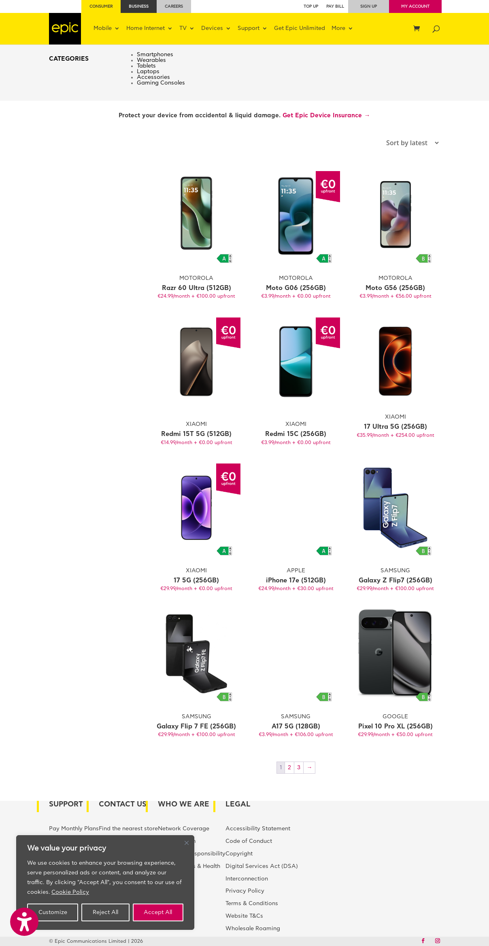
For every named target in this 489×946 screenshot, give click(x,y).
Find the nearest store (128, 829)
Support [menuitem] (248, 28)
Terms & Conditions (251, 903)
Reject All (105, 912)
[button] (24, 922)
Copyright (239, 854)
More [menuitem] (338, 28)
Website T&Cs (244, 916)
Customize (52, 912)
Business (139, 6)
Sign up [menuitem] (368, 6)
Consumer (101, 6)
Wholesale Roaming (252, 928)
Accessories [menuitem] (153, 77)
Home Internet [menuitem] (145, 28)
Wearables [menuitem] (151, 60)
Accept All (158, 912)
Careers (174, 6)
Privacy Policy (244, 891)
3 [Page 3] (298, 767)
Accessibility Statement (257, 829)
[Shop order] (392, 143)
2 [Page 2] (289, 767)
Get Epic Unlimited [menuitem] (299, 28)
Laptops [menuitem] (148, 71)
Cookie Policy (70, 892)
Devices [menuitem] (212, 28)
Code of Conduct (248, 841)
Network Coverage (183, 829)
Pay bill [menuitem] (335, 6)
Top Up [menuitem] (311, 6)
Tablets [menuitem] (146, 66)
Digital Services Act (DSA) (261, 866)
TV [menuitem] (183, 28)
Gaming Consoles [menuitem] (161, 83)
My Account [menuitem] (415, 6)
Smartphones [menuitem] (155, 54)
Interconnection (246, 879)
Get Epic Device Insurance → (326, 115)
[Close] (187, 843)
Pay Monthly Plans (74, 829)
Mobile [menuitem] (103, 28)
